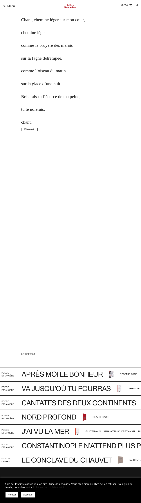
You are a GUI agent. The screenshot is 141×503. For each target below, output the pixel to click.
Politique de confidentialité (48, 487)
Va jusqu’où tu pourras (66, 388)
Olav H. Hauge (101, 417)
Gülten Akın (93, 431)
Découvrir (29, 129)
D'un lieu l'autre (6, 460)
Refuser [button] (12, 494)
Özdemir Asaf (128, 374)
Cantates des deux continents (79, 403)
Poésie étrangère (7, 374)
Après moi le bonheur (62, 374)
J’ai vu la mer (45, 431)
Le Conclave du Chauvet (67, 460)
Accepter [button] (28, 494)
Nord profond (49, 417)
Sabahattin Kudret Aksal (119, 431)
